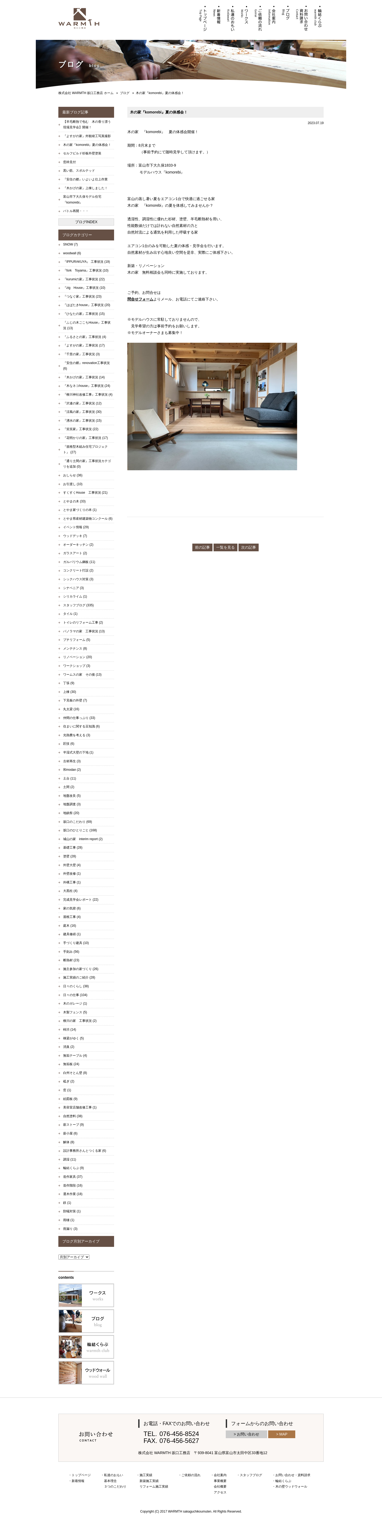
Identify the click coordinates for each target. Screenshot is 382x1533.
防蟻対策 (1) (72, 1211)
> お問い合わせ (246, 1434)
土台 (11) (69, 778)
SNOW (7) (70, 244)
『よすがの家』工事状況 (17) (84, 345)
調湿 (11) (69, 1159)
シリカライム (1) (75, 596)
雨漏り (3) (70, 1229)
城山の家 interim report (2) (83, 839)
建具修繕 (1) (72, 934)
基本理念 (110, 1481)
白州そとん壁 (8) (75, 1073)
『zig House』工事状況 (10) (84, 288)
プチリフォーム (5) (76, 640)
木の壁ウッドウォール (291, 1486)
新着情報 (78, 1481)
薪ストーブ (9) (73, 1125)
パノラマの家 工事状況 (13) (84, 631)
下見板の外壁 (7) (75, 700)
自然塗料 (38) (73, 1116)
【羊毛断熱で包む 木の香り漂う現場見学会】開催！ (87, 124)
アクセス (220, 1492)
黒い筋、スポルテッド (79, 170)
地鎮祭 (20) (71, 813)
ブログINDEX (86, 222)
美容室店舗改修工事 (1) (80, 1107)
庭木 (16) (69, 926)
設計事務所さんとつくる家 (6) (84, 1151)
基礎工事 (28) (73, 847)
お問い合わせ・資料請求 (292, 1475)
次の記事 (248, 547)
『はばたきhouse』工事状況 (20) (86, 305)
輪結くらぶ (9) (73, 1168)
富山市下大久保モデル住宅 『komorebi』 (84, 199)
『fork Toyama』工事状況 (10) (85, 270)
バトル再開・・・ (76, 211)
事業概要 (220, 1481)
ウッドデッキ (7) (75, 536)
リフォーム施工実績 (154, 1486)
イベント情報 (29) (76, 527)
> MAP (281, 1434)
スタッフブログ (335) (78, 605)
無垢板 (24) (71, 1064)
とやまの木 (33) (74, 501)
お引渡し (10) (73, 484)
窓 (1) (67, 1090)
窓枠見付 (69, 162)
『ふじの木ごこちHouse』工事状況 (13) (87, 325)
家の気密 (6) (72, 908)
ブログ (124, 93)
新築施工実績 (149, 1481)
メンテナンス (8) (75, 648)
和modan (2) (72, 770)
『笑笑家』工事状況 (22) (80, 429)
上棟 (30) (69, 692)
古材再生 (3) (72, 761)
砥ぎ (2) (68, 1081)
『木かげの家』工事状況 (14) (84, 377)
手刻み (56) (71, 952)
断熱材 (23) (71, 960)
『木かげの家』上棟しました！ (85, 188)
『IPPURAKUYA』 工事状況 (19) (86, 262)
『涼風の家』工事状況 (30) (82, 412)
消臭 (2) (68, 1047)
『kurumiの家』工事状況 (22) (84, 279)
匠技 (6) (68, 744)
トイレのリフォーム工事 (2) (83, 622)
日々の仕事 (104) (75, 995)
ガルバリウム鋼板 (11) (79, 562)
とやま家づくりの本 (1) (80, 510)
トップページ (81, 1475)
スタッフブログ (251, 1475)
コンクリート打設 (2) (78, 570)
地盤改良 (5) (72, 796)
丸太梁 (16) (71, 709)
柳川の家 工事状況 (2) (80, 1021)
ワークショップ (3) (76, 666)
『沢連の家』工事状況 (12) (82, 403)
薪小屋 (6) (70, 1133)
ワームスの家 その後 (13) (82, 674)
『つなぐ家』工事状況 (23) (82, 296)
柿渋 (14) (69, 1029)
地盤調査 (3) (72, 804)
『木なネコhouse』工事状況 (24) (86, 386)
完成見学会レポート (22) (80, 899)
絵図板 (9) (70, 1099)
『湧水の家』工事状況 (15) (82, 420)
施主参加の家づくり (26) (80, 969)
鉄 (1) (67, 1203)
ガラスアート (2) (75, 553)
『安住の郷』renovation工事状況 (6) (86, 366)
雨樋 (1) (68, 1220)
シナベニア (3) (73, 588)
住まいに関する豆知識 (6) (81, 726)
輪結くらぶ (283, 1481)
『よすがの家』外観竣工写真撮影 (87, 136)
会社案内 (220, 1475)
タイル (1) (70, 614)
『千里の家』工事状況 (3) (81, 354)
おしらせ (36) (73, 475)
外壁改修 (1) (72, 873)
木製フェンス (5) (75, 1012)
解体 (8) (68, 1142)
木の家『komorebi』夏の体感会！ (87, 145)
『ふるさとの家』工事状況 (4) (84, 337)
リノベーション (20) (77, 657)
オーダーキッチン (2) (78, 545)
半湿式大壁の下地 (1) (78, 752)
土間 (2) (68, 787)
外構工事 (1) (72, 882)
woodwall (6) (72, 253)
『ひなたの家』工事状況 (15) (84, 314)
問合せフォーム (140, 299)
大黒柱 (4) (70, 891)
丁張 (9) (68, 683)
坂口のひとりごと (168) (80, 830)
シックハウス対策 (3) (78, 579)
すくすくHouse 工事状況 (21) (85, 492)
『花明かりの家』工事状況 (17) (85, 438)
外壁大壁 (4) (72, 865)
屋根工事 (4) (72, 917)
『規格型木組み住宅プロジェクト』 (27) (85, 449)
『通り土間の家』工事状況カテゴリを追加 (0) (87, 464)
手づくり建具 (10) (76, 943)
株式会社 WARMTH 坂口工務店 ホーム (86, 93)
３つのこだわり (115, 1486)
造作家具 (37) (73, 1177)
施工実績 (146, 1475)
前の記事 (202, 547)
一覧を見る (225, 547)
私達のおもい (113, 1475)
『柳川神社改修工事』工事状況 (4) (87, 394)
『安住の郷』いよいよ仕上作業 (85, 179)
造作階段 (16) (73, 1185)
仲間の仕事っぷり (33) (79, 718)
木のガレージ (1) (75, 1003)
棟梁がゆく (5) (73, 1038)
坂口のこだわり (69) (77, 822)
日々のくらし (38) (76, 986)
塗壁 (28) (69, 856)
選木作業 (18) (73, 1194)
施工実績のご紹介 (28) (79, 977)
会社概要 (220, 1486)
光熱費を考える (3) (76, 735)
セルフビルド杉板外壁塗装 (82, 153)
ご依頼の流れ (191, 1475)
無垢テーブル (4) (75, 1055)
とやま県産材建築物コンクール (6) (87, 518)
